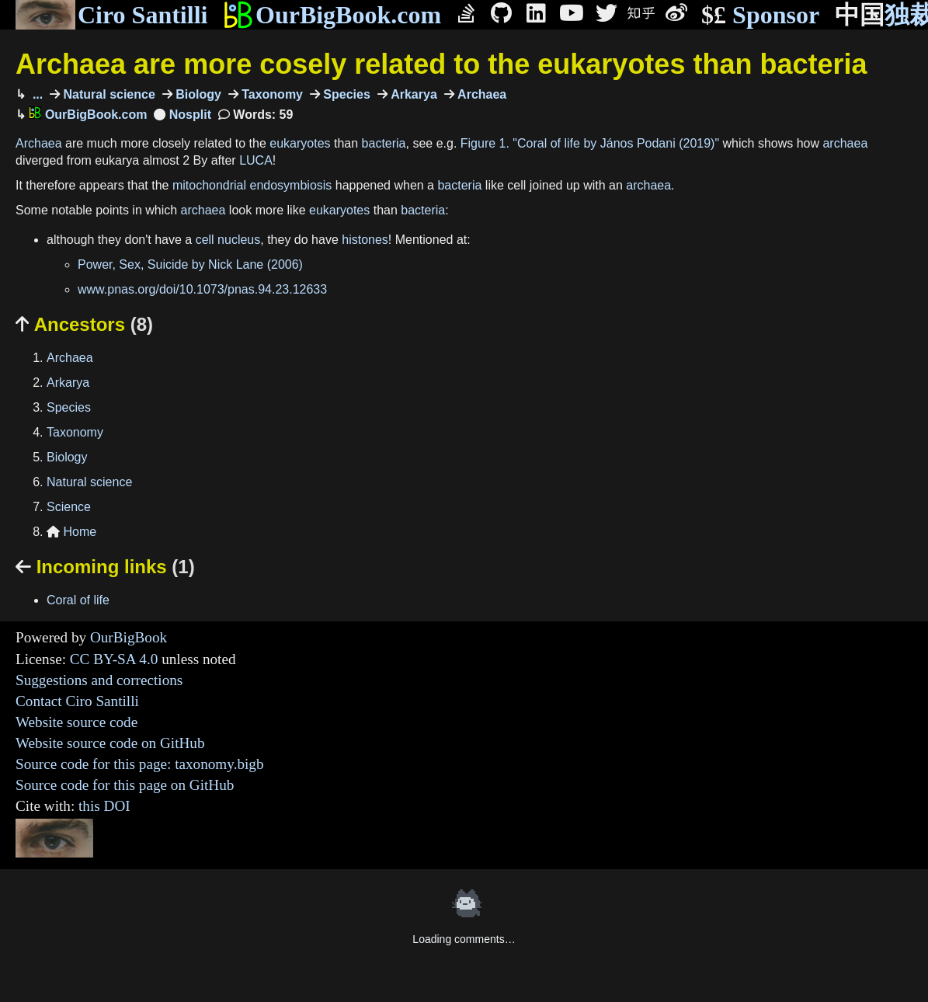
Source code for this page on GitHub (125, 785)
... (36, 94)
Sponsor (760, 15)
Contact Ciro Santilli (77, 701)
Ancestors (84, 324)
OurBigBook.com (332, 15)
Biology (196, 94)
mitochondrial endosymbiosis (252, 185)
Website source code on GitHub (110, 743)
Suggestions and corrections (99, 680)
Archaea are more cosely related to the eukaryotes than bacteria (441, 64)
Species (345, 94)
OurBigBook (128, 637)
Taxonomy (270, 94)
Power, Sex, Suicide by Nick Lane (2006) (190, 264)
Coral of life (78, 600)
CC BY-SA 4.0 (114, 659)
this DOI (104, 806)
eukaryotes (299, 143)
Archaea (480, 94)
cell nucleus (228, 239)
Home (71, 531)
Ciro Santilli (111, 15)
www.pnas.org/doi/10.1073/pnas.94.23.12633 (202, 289)
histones (365, 239)
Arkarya (412, 94)
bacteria (384, 143)
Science (69, 506)
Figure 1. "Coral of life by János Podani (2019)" (590, 143)
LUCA (256, 160)
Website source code (76, 722)
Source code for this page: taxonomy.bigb (140, 764)
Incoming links (105, 566)
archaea (844, 143)
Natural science (107, 94)
